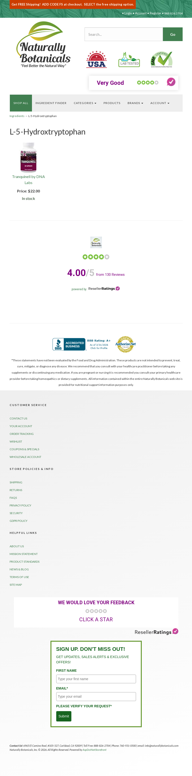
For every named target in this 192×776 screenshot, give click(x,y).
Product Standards (24, 561)
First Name (66, 670)
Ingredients (17, 116)
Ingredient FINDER (51, 103)
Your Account (21, 426)
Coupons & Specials (24, 449)
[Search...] (124, 34)
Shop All (20, 103)
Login (128, 13)
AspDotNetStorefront (94, 749)
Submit (64, 716)
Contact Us (18, 418)
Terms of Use (19, 577)
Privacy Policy (20, 505)
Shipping (16, 482)
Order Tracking (22, 434)
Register (155, 13)
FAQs (13, 497)
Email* (62, 688)
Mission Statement (24, 554)
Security (16, 513)
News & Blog (19, 569)
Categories (85, 103)
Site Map (16, 584)
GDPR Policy (18, 521)
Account (141, 13)
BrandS (135, 103)
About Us (17, 546)
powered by (96, 289)
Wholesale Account (25, 457)
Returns (16, 490)
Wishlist (16, 441)
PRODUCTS (112, 103)
